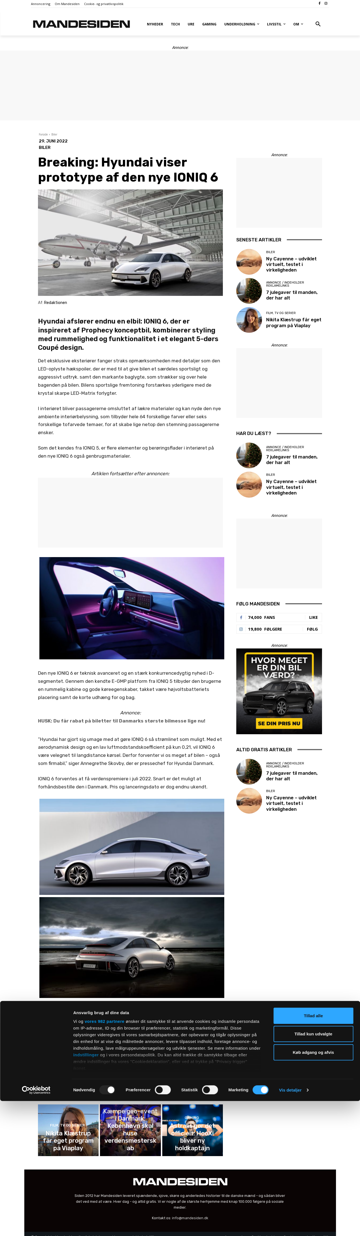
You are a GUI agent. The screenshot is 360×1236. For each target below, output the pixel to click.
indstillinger (86, 1189)
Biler (54, 134)
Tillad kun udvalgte (313, 1168)
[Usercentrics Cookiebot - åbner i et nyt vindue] (36, 1225)
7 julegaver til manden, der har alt (130, 1069)
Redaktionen (55, 303)
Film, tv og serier (192, 1059)
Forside (43, 134)
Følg (312, 629)
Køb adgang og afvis (313, 1187)
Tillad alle (313, 1150)
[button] (318, 24)
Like (313, 617)
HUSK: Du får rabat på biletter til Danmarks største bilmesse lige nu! (121, 721)
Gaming (129, 1126)
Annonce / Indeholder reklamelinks (130, 1058)
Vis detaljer (290, 1225)
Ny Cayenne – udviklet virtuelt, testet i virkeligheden (68, 1066)
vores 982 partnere (104, 1156)
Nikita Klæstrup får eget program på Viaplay (192, 1069)
